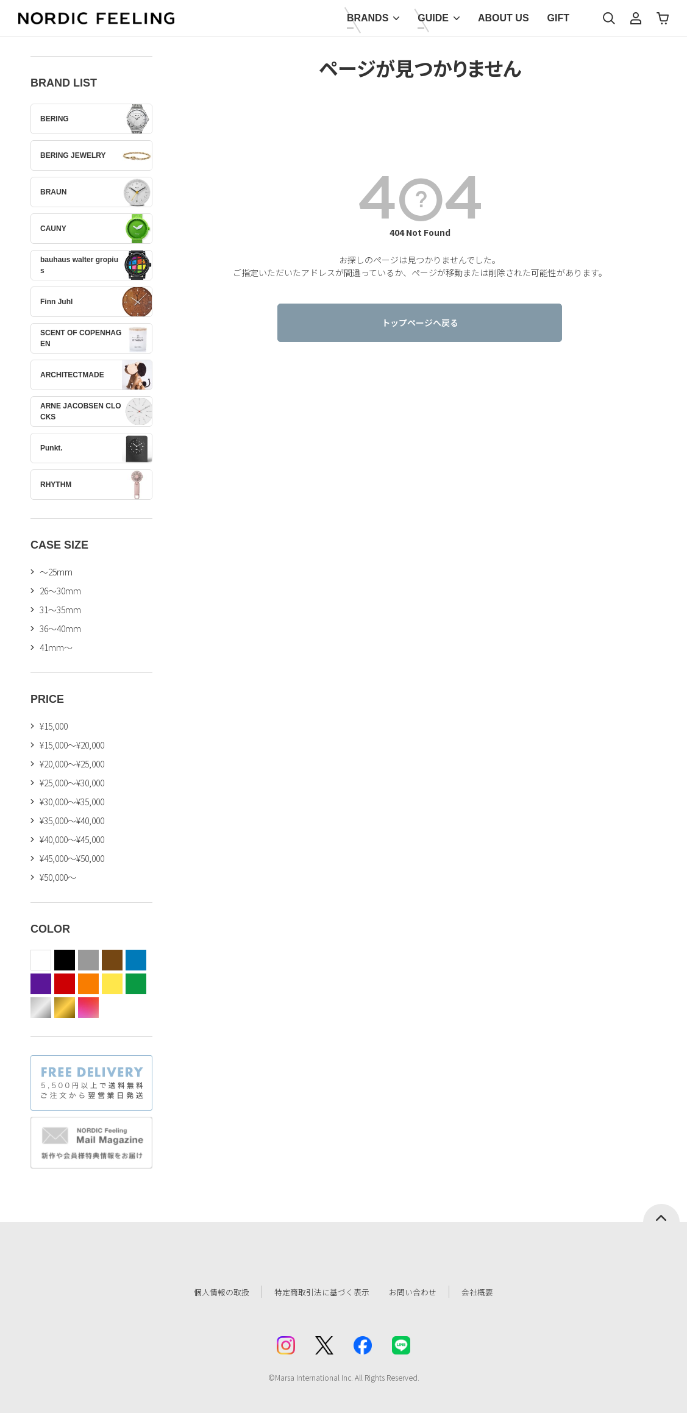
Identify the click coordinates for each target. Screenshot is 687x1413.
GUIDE (433, 18)
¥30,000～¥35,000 (72, 801)
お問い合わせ (420, 1292)
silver (40, 1007)
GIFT (558, 18)
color (88, 1007)
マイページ (636, 18)
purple (40, 983)
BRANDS (367, 18)
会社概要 (488, 1292)
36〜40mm (60, 628)
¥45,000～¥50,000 (72, 858)
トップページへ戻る (420, 322)
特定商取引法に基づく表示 (318, 1292)
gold (64, 1007)
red (64, 983)
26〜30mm (60, 591)
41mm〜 (56, 647)
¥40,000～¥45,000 (72, 839)
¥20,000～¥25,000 (72, 764)
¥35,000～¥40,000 (72, 820)
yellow (112, 983)
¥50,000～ (58, 877)
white (40, 960)
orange (88, 983)
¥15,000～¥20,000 (72, 745)
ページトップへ (661, 1213)
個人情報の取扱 (212, 1292)
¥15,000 (54, 726)
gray (88, 960)
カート (663, 18)
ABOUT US (503, 18)
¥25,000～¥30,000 (72, 783)
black (64, 960)
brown (112, 960)
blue (136, 960)
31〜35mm (60, 609)
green (136, 983)
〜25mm (56, 572)
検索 (609, 18)
